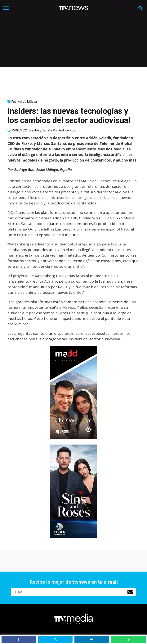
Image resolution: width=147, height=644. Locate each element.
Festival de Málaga (24, 101)
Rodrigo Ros (66, 130)
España (47, 130)
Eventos (34, 130)
